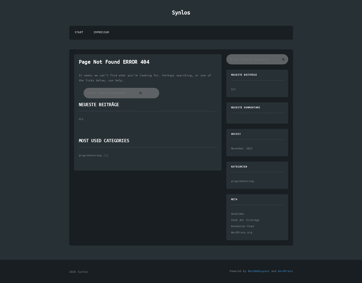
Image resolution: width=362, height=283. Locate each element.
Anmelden (237, 214)
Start (79, 32)
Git (81, 119)
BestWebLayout (259, 271)
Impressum (101, 32)
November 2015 (242, 148)
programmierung (90, 155)
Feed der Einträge (245, 220)
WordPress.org (241, 232)
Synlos (181, 12)
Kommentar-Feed (242, 226)
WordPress (285, 271)
